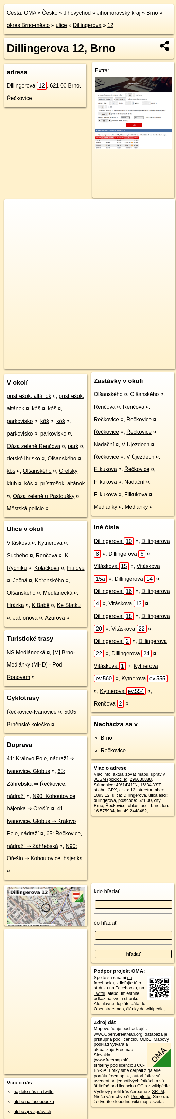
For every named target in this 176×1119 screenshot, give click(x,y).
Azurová (55, 618)
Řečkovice (106, 419)
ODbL (145, 1039)
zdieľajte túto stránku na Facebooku (117, 985)
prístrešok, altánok (29, 396)
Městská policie (25, 509)
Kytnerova (50, 543)
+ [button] (16, 211)
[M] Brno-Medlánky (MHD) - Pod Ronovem (41, 665)
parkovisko (20, 421)
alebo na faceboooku (34, 1101)
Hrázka (15, 605)
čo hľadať (105, 923)
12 (110, 25)
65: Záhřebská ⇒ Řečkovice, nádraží (37, 783)
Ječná (20, 580)
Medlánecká (57, 593)
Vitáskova (18, 543)
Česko (49, 13)
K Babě (40, 605)
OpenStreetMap (54, 358)
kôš (36, 408)
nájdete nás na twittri (33, 1091)
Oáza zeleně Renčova (33, 446)
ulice (61, 25)
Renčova (46, 555)
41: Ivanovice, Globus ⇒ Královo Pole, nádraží (41, 821)
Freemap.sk (89, 358)
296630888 (141, 779)
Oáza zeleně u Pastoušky (43, 496)
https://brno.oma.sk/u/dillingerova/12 (38, 364)
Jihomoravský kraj (118, 13)
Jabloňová (25, 618)
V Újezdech (135, 444)
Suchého (17, 555)
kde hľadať (107, 891)
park (73, 446)
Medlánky (105, 507)
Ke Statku (69, 605)
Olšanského (62, 458)
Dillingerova (87, 25)
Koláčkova (46, 568)
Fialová (76, 568)
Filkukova (105, 469)
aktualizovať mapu (130, 774)
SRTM (158, 1091)
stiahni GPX (105, 789)
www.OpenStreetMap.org (118, 1034)
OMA (30, 13)
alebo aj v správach (32, 1111)
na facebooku (113, 980)
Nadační (104, 444)
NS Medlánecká (26, 652)
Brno (152, 13)
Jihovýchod (77, 13)
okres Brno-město (28, 25)
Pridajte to (141, 1096)
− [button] (16, 221)
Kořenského (49, 580)
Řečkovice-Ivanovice (32, 712)
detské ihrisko (23, 458)
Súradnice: (104, 784)
